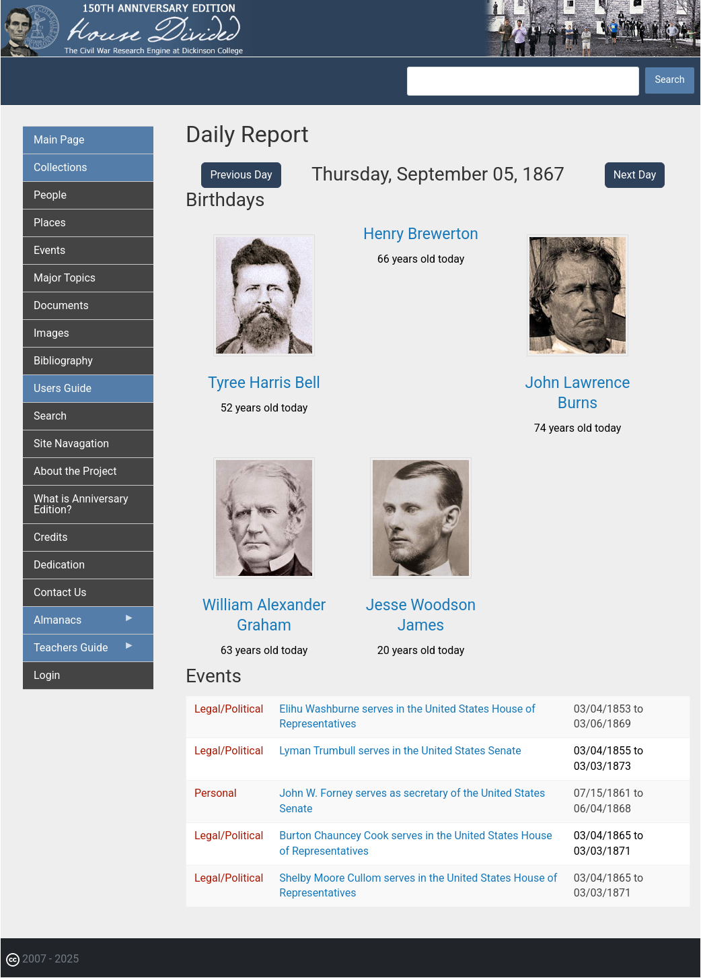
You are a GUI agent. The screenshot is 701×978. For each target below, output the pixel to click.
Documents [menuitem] (61, 305)
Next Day (635, 174)
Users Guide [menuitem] (62, 388)
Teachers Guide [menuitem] (84, 650)
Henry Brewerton (420, 234)
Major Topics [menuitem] (65, 277)
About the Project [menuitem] (75, 471)
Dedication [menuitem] (59, 564)
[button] (264, 351)
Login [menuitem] (47, 675)
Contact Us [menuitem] (60, 592)
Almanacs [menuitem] (84, 623)
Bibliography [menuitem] (63, 360)
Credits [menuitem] (51, 537)
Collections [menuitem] (60, 167)
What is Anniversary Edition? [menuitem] (81, 504)
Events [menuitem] (49, 250)
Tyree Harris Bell (264, 383)
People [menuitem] (50, 195)
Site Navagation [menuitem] (71, 443)
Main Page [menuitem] (59, 139)
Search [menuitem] (50, 416)
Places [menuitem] (50, 222)
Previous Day (241, 174)
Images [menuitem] (51, 333)
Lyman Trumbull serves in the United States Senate (400, 750)
